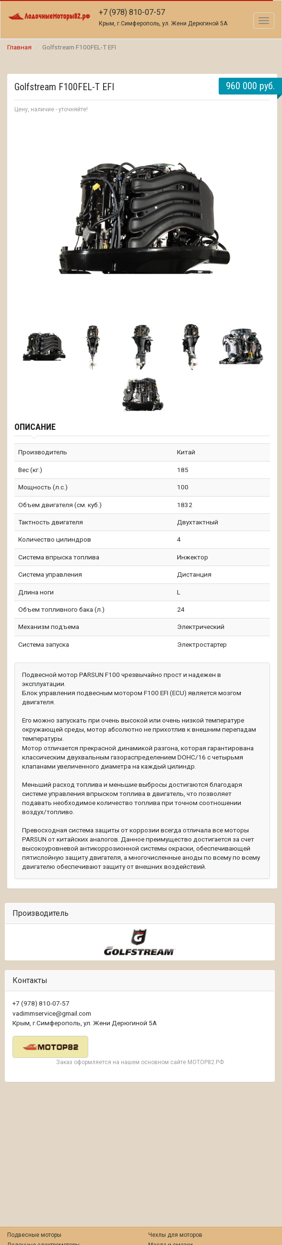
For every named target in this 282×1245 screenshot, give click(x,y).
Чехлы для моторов (175, 1235)
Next (257, 217)
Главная (19, 47)
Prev (27, 217)
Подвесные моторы (34, 1235)
